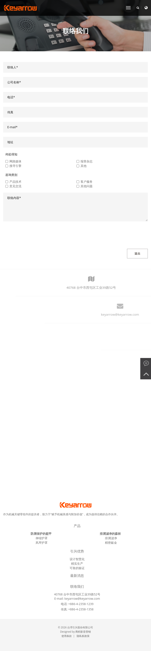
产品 (77, 526)
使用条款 (66, 636)
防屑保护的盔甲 (41, 534)
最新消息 (77, 576)
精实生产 (77, 563)
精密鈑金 (111, 543)
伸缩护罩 (42, 538)
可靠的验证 (77, 568)
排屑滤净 (111, 538)
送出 (137, 253)
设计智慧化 (77, 559)
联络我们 (77, 587)
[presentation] (35, 234)
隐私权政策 (83, 636)
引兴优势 (77, 551)
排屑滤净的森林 (110, 534)
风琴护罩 (42, 543)
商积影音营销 (83, 631)
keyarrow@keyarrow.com (82, 599)
